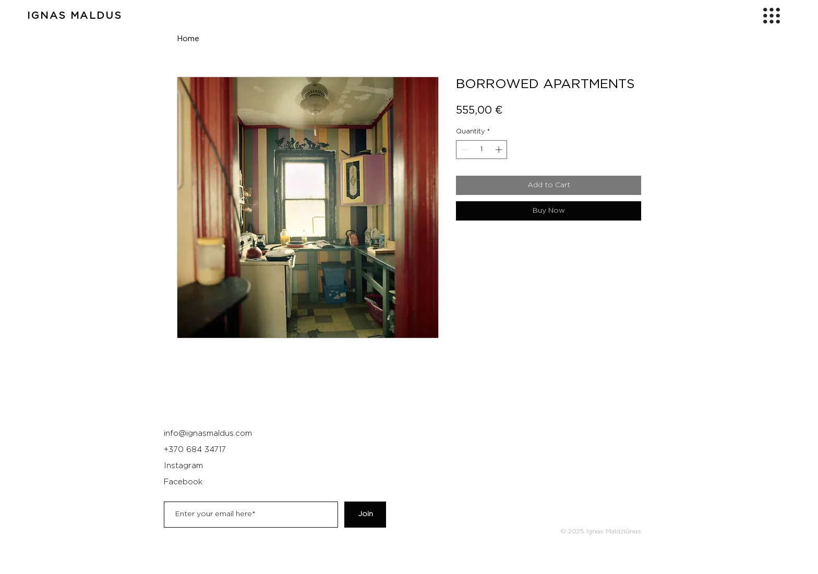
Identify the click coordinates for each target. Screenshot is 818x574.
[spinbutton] (482, 149)
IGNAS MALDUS (74, 16)
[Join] (365, 515)
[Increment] (500, 149)
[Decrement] (464, 149)
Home (188, 39)
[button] (771, 15)
